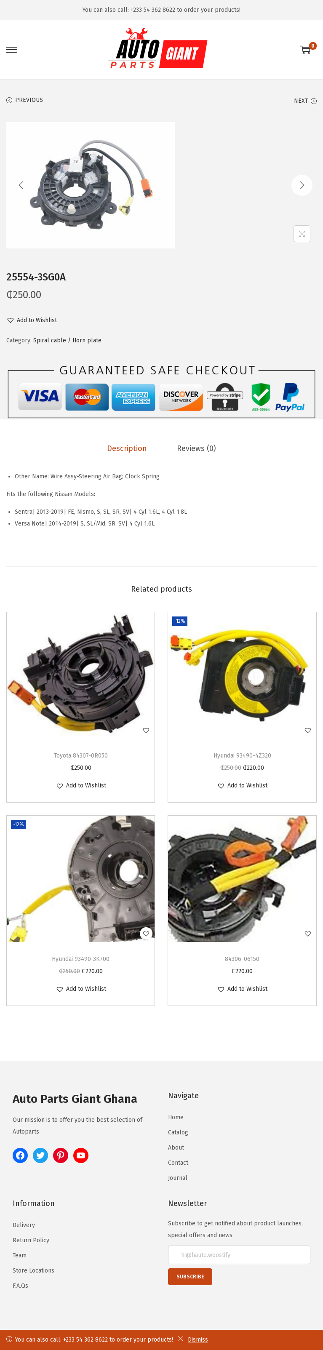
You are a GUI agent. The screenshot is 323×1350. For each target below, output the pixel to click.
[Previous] (21, 185)
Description (129, 448)
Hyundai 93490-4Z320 (242, 755)
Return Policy (31, 1239)
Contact (178, 1162)
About (176, 1147)
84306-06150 (242, 958)
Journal (177, 1177)
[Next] (301, 185)
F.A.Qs (20, 1285)
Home (176, 1117)
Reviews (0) (195, 448)
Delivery (24, 1224)
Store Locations (33, 1270)
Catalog (178, 1132)
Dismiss (193, 1339)
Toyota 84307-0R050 (81, 755)
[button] (31, 320)
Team (20, 1255)
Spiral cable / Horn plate (67, 340)
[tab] (129, 448)
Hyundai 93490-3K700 (80, 958)
